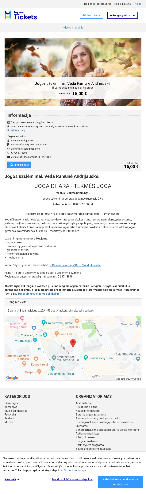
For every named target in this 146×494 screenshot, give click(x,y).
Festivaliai (10, 414)
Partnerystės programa (90, 444)
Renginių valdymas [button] (122, 15)
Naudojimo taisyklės (88, 410)
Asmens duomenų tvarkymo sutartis (98, 418)
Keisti (138, 3)
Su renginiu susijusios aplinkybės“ (39, 293)
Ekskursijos (11, 403)
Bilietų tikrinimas (86, 437)
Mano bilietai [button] (92, 15)
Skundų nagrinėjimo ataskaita (93, 448)
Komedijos (11, 406)
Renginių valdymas (87, 441)
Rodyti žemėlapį (16, 130)
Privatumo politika (87, 406)
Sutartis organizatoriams (91, 414)
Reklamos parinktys (87, 433)
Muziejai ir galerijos (16, 410)
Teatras (9, 418)
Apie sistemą (84, 403)
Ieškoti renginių (73, 27)
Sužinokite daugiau (75, 470)
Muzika (9, 422)
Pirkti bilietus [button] (19, 164)
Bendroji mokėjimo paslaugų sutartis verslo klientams (108, 429)
